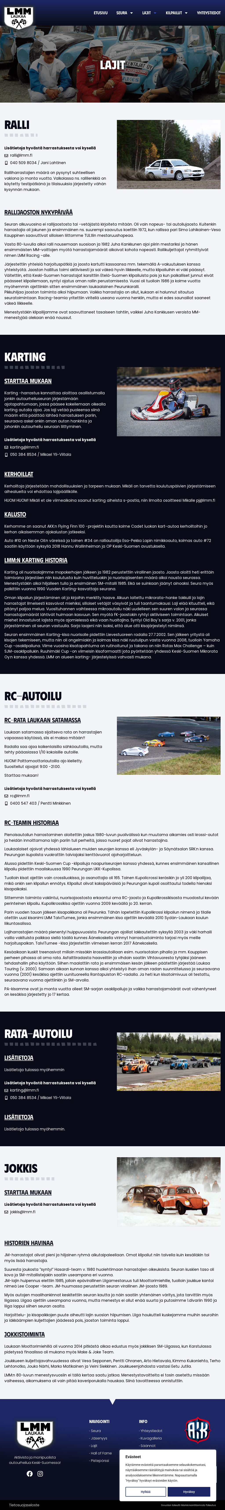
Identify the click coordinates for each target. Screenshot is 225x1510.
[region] (168, 1475)
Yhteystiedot (209, 12)
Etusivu (101, 12)
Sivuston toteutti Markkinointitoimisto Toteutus (188, 1505)
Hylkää (146, 1492)
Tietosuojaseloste (24, 1505)
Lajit (149, 13)
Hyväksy (189, 1492)
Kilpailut (177, 13)
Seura (125, 13)
